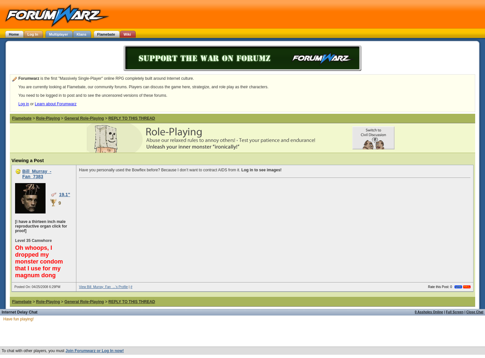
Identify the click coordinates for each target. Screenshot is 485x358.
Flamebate (21, 118)
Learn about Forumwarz (55, 104)
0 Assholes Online (429, 312)
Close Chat (474, 312)
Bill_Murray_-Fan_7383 (36, 174)
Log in (23, 104)
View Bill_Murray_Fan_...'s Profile (103, 287)
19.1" (64, 194)
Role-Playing (48, 118)
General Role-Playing (84, 118)
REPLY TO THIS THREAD (131, 118)
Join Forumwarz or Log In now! (95, 351)
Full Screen (455, 312)
